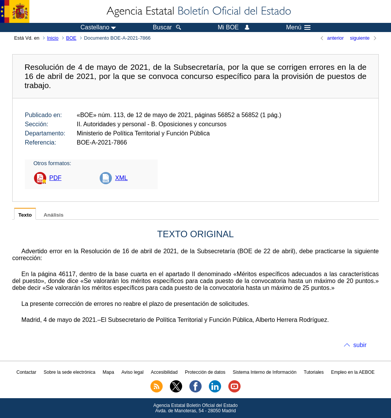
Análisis (53, 215)
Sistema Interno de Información (265, 372)
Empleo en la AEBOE (353, 372)
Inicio (52, 38)
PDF (55, 178)
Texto (25, 215)
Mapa (108, 372)
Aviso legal (132, 372)
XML (121, 178)
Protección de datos (205, 372)
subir (360, 345)
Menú (298, 27)
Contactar (26, 372)
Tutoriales (314, 372)
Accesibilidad (164, 372)
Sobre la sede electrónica (69, 372)
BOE (71, 38)
